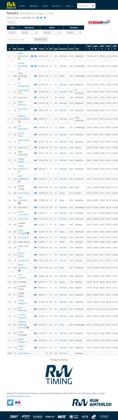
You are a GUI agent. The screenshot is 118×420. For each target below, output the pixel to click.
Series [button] (69, 6)
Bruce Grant (23, 90)
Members (33, 6)
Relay (61, 200)
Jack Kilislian (23, 237)
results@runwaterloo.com (18, 396)
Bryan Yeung (21, 231)
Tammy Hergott (21, 316)
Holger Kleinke (21, 160)
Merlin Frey (23, 147)
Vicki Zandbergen (23, 177)
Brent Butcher (21, 266)
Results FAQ (40, 39)
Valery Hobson (21, 167)
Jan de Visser (21, 134)
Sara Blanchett (22, 309)
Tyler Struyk (23, 193)
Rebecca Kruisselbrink (23, 117)
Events (22, 6)
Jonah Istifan (23, 140)
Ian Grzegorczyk (23, 84)
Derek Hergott (21, 302)
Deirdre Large (21, 347)
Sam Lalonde (21, 199)
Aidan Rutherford (23, 54)
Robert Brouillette (23, 64)
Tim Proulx (23, 109)
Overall (11, 22)
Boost (45, 6)
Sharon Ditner (21, 254)
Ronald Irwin (23, 260)
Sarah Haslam (21, 340)
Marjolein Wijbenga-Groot (22, 325)
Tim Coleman (22, 276)
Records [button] (56, 6)
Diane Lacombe (22, 213)
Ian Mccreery (22, 127)
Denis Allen (23, 218)
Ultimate (63, 56)
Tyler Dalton (23, 353)
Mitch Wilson (21, 103)
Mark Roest (23, 246)
